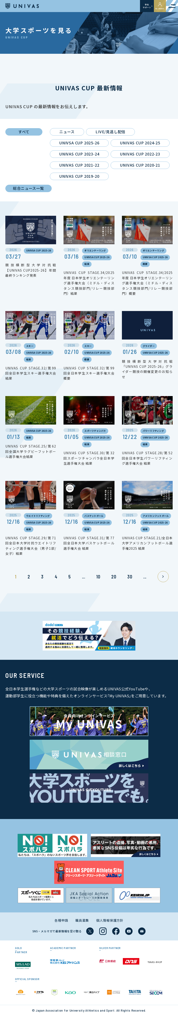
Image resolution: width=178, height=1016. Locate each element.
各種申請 (61, 920)
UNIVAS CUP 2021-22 (79, 165)
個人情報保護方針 (110, 920)
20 (113, 576)
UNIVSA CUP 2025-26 (79, 143)
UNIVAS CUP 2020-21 (140, 165)
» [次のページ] (163, 576)
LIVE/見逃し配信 (110, 131)
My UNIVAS (160, 6)
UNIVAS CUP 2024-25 (140, 143)
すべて (23, 131)
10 (98, 576)
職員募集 (82, 920)
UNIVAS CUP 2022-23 (140, 154)
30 (129, 576)
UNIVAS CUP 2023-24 (79, 154)
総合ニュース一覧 (28, 188)
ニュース (67, 131)
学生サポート (147, 6)
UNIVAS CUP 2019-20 (79, 176)
